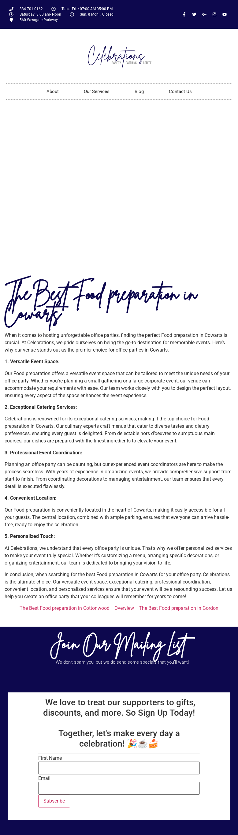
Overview (124, 608)
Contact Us (180, 91)
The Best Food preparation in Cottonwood (65, 608)
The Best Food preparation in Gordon (178, 608)
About (52, 91)
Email (44, 778)
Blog (139, 91)
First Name (50, 758)
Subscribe (54, 801)
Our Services (97, 91)
